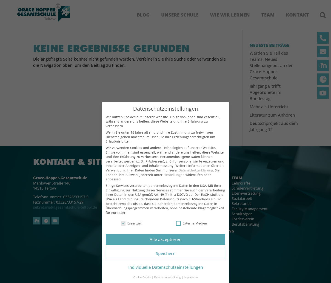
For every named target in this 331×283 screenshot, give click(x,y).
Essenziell (132, 227)
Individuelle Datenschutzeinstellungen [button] (165, 271)
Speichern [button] (165, 257)
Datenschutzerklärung (196, 174)
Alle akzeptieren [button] (165, 243)
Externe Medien (191, 227)
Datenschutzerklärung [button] (167, 281)
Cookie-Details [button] (142, 281)
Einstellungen (174, 178)
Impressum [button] (191, 281)
